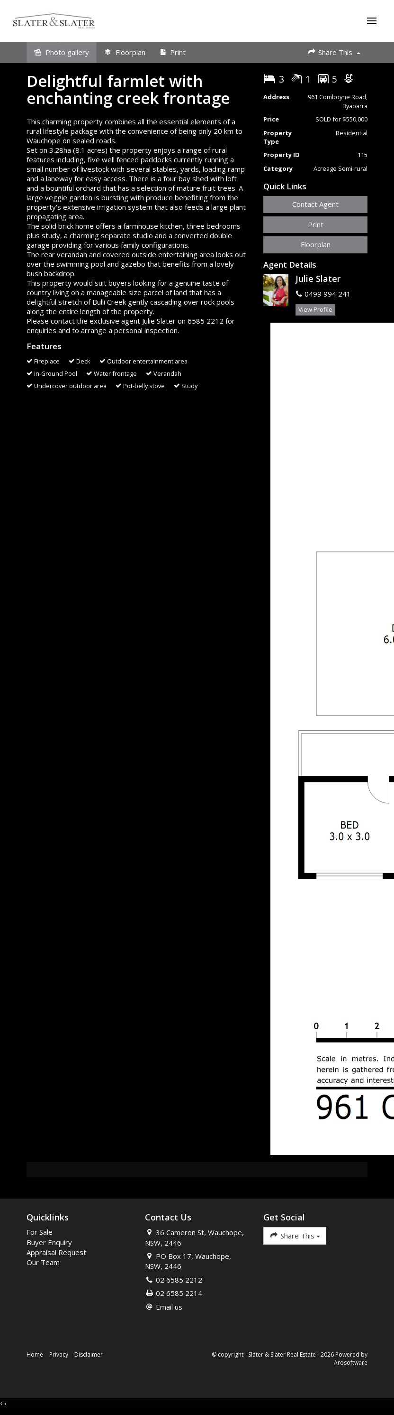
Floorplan (316, 246)
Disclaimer (88, 1356)
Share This (333, 54)
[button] (315, 226)
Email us (169, 1308)
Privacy (58, 1356)
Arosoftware (350, 1364)
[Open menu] (371, 21)
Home (35, 1356)
